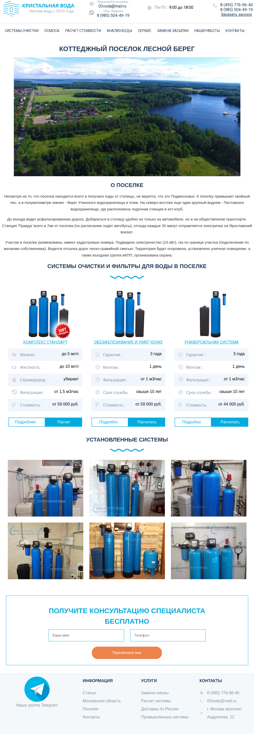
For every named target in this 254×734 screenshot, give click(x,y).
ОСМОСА (51, 31)
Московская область (102, 701)
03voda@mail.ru (112, 6)
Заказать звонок (236, 14)
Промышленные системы (165, 717)
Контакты (91, 717)
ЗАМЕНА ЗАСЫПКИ (173, 31)
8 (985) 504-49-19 (113, 15)
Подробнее (25, 422)
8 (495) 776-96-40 (236, 5)
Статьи (89, 693)
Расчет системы (156, 701)
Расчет (64, 422)
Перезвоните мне (127, 653)
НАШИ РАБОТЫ (207, 31)
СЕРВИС (144, 31)
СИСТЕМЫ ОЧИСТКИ (22, 31)
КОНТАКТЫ (235, 31)
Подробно (108, 422)
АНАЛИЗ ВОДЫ (119, 31)
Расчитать (147, 422)
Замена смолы (155, 693)
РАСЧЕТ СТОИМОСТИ (83, 31)
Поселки (90, 709)
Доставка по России (159, 709)
